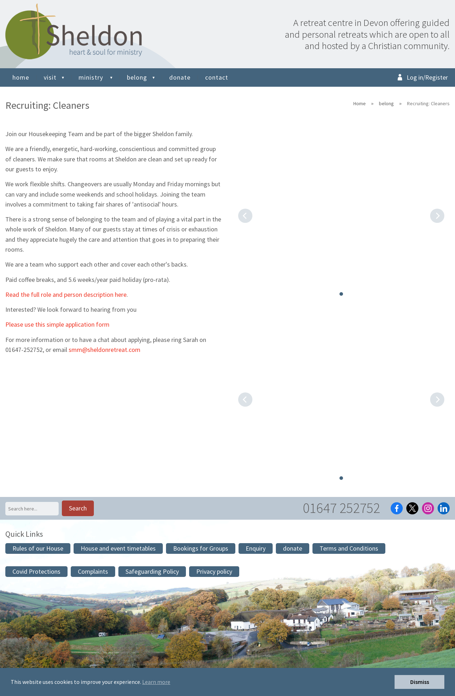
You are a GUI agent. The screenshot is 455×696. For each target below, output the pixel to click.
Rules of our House (37, 548)
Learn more (156, 682)
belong (137, 77)
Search (78, 508)
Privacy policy (214, 571)
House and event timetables (118, 548)
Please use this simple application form (57, 324)
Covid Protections (36, 571)
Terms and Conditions (349, 548)
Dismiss (419, 682)
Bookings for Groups (200, 548)
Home (359, 103)
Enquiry (256, 548)
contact (216, 77)
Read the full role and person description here (66, 294)
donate (180, 77)
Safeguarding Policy (152, 571)
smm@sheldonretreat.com (104, 350)
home (20, 77)
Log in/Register (427, 77)
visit (50, 77)
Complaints (93, 571)
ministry (92, 77)
